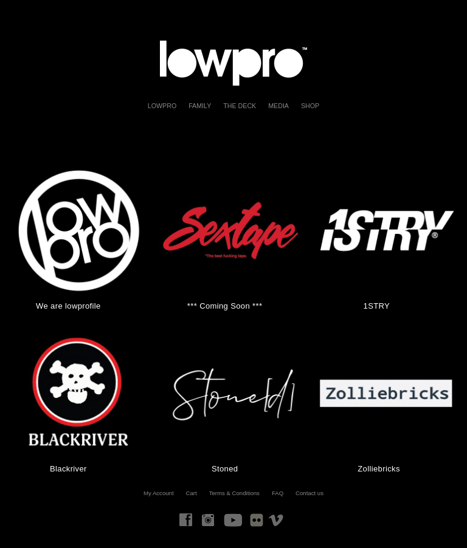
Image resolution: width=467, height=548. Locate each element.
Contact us (309, 493)
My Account (159, 493)
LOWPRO (162, 105)
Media (278, 105)
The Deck (239, 105)
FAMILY (200, 105)
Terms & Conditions (234, 493)
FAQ (277, 493)
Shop (310, 105)
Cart (191, 493)
